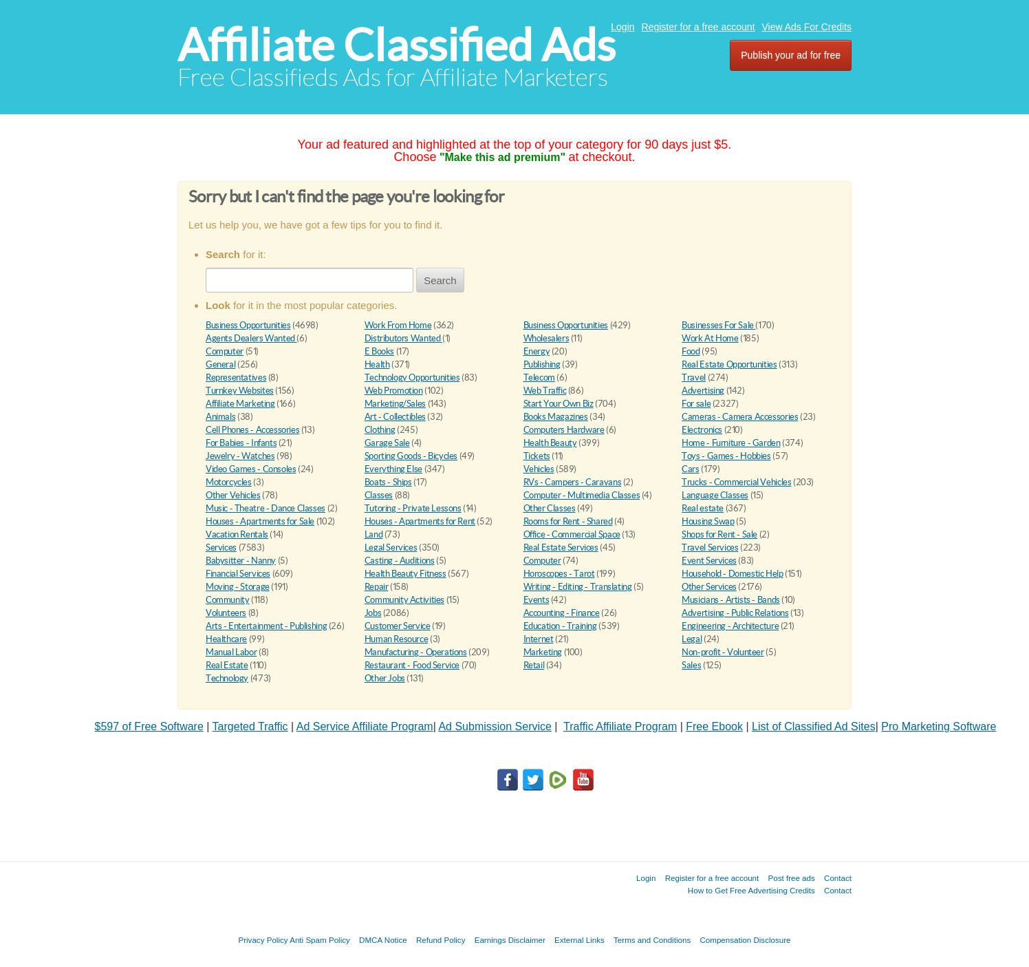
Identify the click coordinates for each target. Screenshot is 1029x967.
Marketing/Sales (395, 404)
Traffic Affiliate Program (620, 726)
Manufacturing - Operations (416, 652)
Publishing (542, 364)
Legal (692, 639)
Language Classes (715, 495)
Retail (534, 665)
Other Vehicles (233, 495)
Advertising (703, 390)
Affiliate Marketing (240, 404)
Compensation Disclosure (745, 939)
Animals (220, 417)
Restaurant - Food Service (412, 665)
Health (377, 364)
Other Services (709, 587)
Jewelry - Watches (240, 456)
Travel (694, 377)
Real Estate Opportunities (729, 364)
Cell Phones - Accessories (252, 430)
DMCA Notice (383, 939)
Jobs (373, 613)
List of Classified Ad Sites (814, 726)
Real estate (703, 508)
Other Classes (549, 508)
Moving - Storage (238, 587)
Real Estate (227, 665)
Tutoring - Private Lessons (413, 508)
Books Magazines (555, 417)
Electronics (702, 430)
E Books (379, 351)
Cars (690, 469)
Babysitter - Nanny (241, 560)
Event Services (709, 560)
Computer (224, 351)
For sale (696, 404)
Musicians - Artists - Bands (730, 600)
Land (373, 534)
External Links (579, 939)
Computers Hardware (564, 430)
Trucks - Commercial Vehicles (736, 482)
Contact (838, 877)
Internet (538, 639)
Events (536, 600)
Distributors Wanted (403, 338)
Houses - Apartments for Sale (260, 521)
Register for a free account (698, 26)
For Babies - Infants (241, 443)
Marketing (543, 652)
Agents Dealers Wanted (251, 338)
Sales (691, 665)
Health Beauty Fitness (405, 573)
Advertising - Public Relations (735, 613)
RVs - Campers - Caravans (572, 482)
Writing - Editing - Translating (577, 587)
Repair (377, 587)
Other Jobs (385, 678)
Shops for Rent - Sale (719, 534)
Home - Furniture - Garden (731, 443)
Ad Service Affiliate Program (364, 726)
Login (622, 26)
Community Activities (404, 600)
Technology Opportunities (412, 377)
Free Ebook (714, 726)
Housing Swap (708, 521)
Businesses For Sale (718, 325)
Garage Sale (387, 443)
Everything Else (393, 469)
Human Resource (397, 639)
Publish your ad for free (791, 55)
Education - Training (560, 626)
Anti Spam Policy (320, 939)
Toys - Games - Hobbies (726, 456)
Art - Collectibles (395, 417)
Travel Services (710, 547)
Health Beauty (550, 443)
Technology (227, 678)
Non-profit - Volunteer (722, 652)
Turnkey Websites (240, 390)
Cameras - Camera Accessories (740, 417)
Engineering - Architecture (730, 626)
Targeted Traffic (250, 726)
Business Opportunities (248, 325)
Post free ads (791, 877)
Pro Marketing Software (938, 726)
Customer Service (398, 626)
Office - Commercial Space (571, 534)
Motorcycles (229, 482)
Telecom (539, 377)
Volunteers (226, 613)
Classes (379, 495)
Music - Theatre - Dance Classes (265, 508)
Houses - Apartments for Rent (420, 521)
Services (221, 547)
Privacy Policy (263, 939)
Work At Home (710, 338)
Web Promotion (394, 390)
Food (691, 351)
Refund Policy (441, 939)
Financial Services (238, 573)
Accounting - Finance (561, 613)
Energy (536, 351)
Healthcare (226, 639)
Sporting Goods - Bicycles (411, 456)
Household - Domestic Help (732, 573)
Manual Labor (231, 652)
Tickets (536, 456)
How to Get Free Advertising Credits (751, 890)
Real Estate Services (560, 547)
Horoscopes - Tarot (559, 573)
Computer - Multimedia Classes (581, 495)
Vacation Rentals (237, 534)
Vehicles (538, 469)
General (220, 364)
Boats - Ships (388, 482)
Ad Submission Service (495, 726)
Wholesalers (546, 338)
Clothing (380, 430)
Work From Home (398, 325)
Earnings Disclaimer (510, 939)
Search (440, 280)
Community (228, 600)
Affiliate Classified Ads (396, 45)
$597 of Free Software (149, 726)
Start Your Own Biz (558, 404)
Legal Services (391, 547)
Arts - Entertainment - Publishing (266, 626)
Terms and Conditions (652, 939)
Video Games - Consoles (251, 469)
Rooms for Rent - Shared (568, 521)
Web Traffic (545, 390)
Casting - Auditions (400, 560)
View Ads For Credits (807, 26)
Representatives (236, 377)
